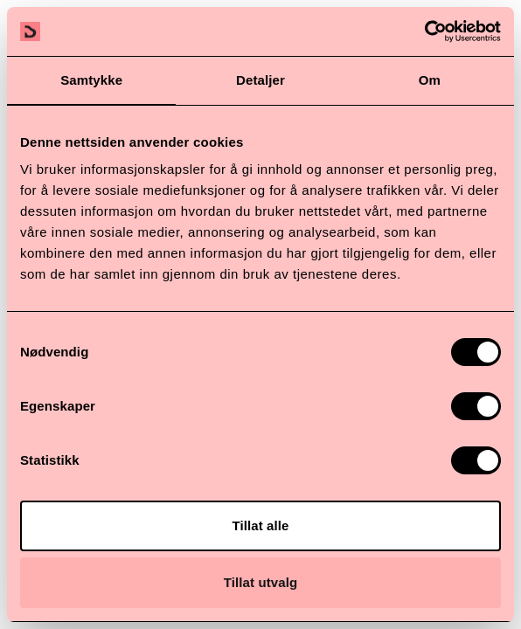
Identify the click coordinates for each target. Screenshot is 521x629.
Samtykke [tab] (91, 80)
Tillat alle (260, 525)
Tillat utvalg (260, 582)
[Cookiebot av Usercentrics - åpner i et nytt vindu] (424, 31)
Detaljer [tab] (260, 80)
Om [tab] (430, 80)
